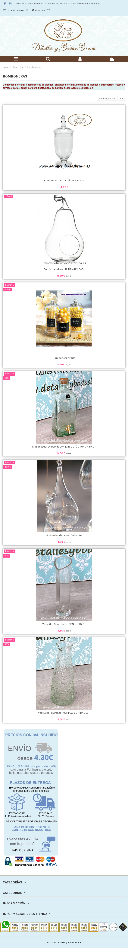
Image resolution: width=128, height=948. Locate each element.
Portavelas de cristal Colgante (64, 535)
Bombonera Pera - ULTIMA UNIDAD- (64, 269)
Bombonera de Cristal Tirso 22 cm (64, 180)
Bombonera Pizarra (64, 357)
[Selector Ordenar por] (107, 98)
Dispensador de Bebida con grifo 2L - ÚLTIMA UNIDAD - (64, 446)
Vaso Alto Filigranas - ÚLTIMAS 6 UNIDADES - (64, 712)
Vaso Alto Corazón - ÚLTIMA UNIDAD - (64, 624)
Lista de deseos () (16, 10)
